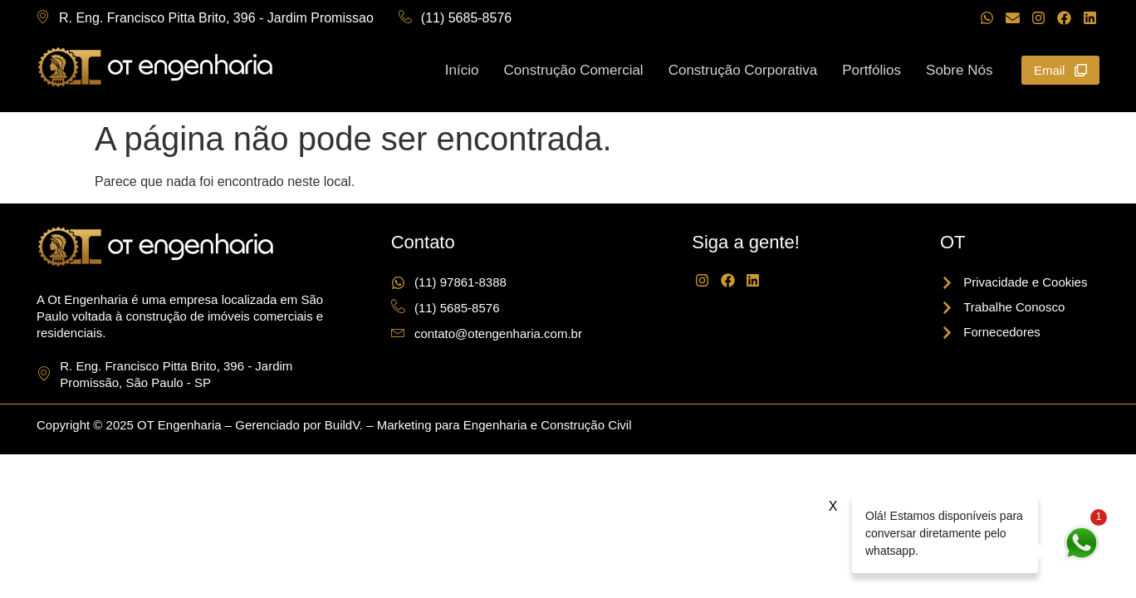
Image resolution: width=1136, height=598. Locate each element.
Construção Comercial (573, 69)
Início (462, 69)
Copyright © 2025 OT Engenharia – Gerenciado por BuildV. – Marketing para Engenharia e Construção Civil (334, 425)
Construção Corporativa (743, 69)
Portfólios (871, 69)
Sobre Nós (959, 69)
